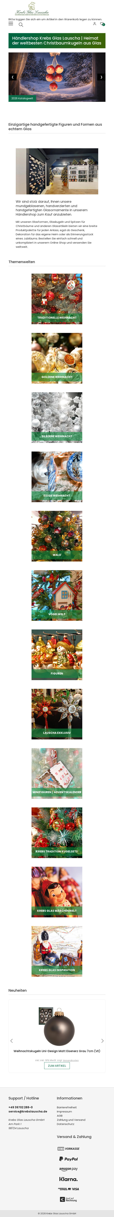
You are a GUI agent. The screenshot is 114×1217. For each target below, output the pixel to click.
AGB (60, 1116)
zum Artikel (57, 1066)
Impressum (64, 1111)
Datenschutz (65, 1124)
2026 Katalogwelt (22, 98)
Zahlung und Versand (71, 1120)
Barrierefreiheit (67, 1107)
